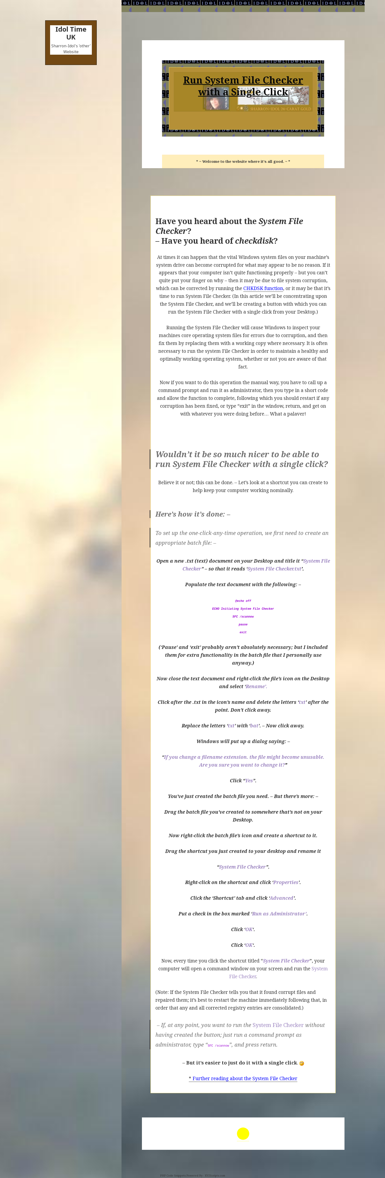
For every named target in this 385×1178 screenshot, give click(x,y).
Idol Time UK (70, 33)
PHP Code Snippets (173, 1175)
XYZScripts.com (215, 1175)
